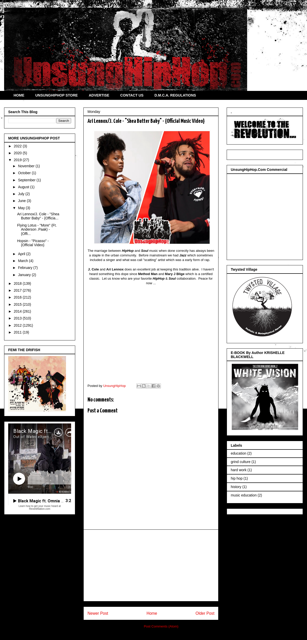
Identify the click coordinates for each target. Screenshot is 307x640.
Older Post (204, 613)
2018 (18, 283)
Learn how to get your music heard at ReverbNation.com (39, 507)
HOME (19, 95)
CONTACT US (132, 95)
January (25, 275)
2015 (18, 304)
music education (244, 495)
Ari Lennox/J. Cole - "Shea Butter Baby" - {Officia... (38, 216)
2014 (18, 311)
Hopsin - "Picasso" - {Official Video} (33, 243)
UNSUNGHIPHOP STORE (56, 95)
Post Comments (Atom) (161, 626)
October (25, 173)
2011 (18, 332)
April (22, 254)
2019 (18, 160)
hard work (238, 470)
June (22, 201)
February (25, 268)
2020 (18, 153)
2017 (18, 290)
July (21, 194)
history (236, 487)
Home (152, 613)
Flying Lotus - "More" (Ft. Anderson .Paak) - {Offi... (37, 229)
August (24, 187)
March (23, 261)
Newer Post (97, 613)
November (26, 166)
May (22, 208)
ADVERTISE (99, 95)
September (27, 180)
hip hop (237, 478)
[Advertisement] (151, 565)
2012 (18, 325)
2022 (18, 146)
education (238, 453)
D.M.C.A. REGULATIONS (175, 95)
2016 (18, 297)
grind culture (240, 462)
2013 (18, 318)
